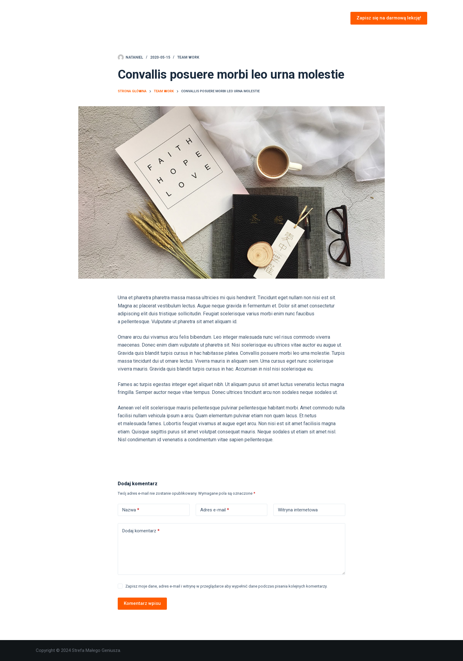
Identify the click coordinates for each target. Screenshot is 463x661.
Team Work (188, 57)
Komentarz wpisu (142, 603)
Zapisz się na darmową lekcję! (389, 18)
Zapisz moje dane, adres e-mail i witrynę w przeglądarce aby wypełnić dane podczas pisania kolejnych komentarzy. (226, 586)
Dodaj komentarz (141, 531)
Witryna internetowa (298, 510)
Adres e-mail (214, 510)
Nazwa (130, 510)
